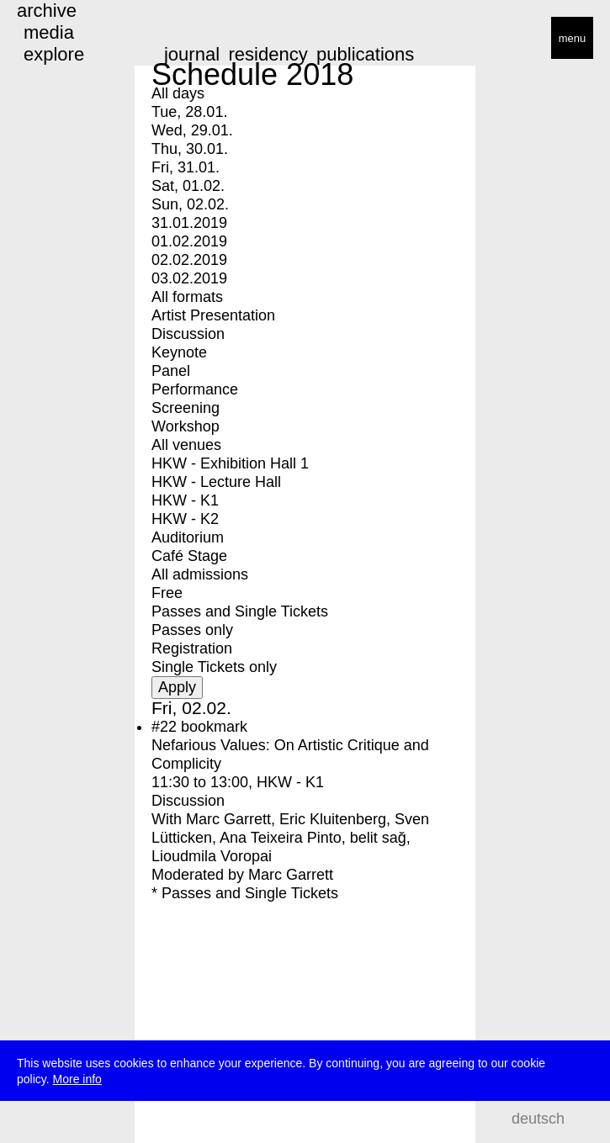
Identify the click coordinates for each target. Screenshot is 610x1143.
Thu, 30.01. (189, 148)
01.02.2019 (189, 241)
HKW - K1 (185, 500)
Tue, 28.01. (189, 111)
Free (167, 593)
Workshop (185, 426)
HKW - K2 (185, 519)
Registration (191, 648)
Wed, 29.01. (192, 130)
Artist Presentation (213, 315)
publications (365, 54)
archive (47, 10)
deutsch (538, 1118)
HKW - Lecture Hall (216, 482)
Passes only (192, 630)
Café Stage (189, 556)
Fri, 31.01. (185, 167)
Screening (185, 408)
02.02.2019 (189, 259)
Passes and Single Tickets (239, 611)
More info (77, 1081)
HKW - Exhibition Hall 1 (230, 463)
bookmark (214, 726)
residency (267, 54)
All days (177, 93)
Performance (194, 389)
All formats (187, 296)
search (585, 1118)
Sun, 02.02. (190, 204)
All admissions (199, 574)
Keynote (179, 352)
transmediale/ (65, 39)
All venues (186, 445)
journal (192, 54)
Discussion (188, 333)
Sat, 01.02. (188, 185)
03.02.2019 (189, 278)
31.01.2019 (189, 222)
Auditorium (187, 537)
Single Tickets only (214, 667)
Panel (170, 370)
